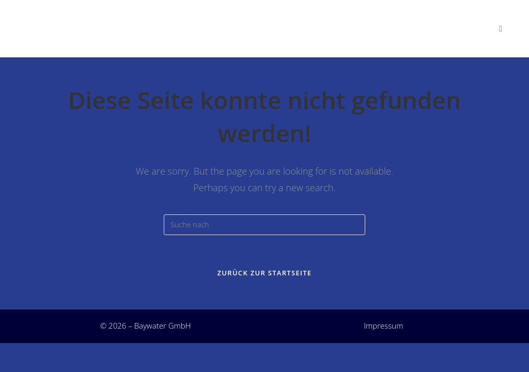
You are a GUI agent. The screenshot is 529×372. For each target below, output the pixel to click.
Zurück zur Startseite (264, 276)
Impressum (383, 329)
